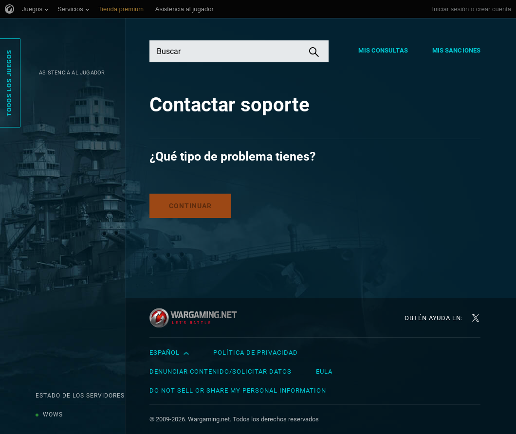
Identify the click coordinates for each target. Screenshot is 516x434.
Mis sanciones (456, 50)
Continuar (190, 206)
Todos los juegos (9, 83)
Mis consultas (382, 50)
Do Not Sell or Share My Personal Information (237, 390)
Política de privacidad (255, 352)
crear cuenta (493, 9)
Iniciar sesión (450, 9)
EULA (324, 371)
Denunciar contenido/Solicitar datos (220, 371)
